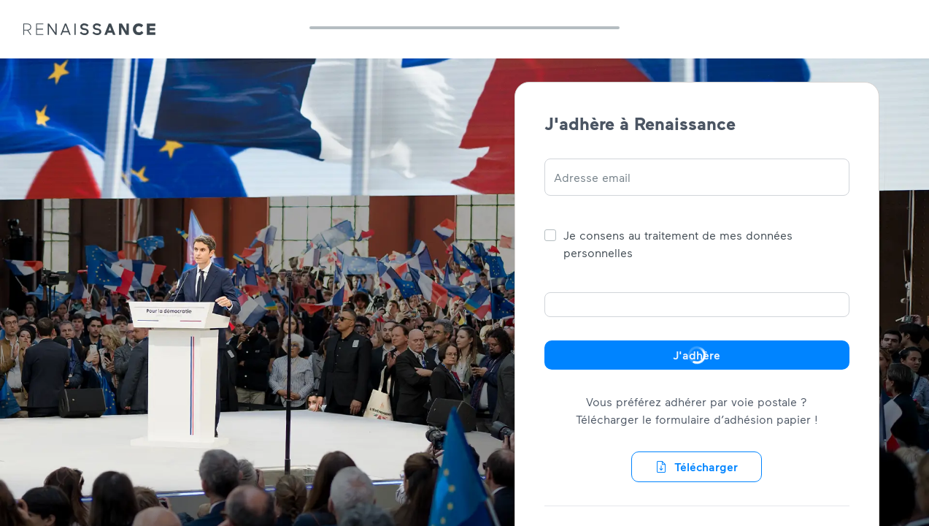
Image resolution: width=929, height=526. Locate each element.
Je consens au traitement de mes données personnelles (678, 243)
